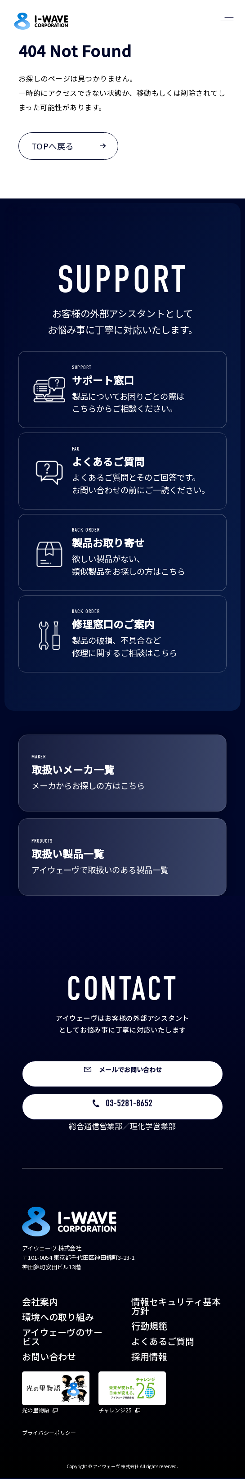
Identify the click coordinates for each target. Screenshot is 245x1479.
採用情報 (149, 1356)
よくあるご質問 (162, 1341)
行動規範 (149, 1326)
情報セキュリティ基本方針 (176, 1307)
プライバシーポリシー (49, 1433)
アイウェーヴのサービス (62, 1337)
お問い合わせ (49, 1356)
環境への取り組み (58, 1317)
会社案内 (40, 1302)
